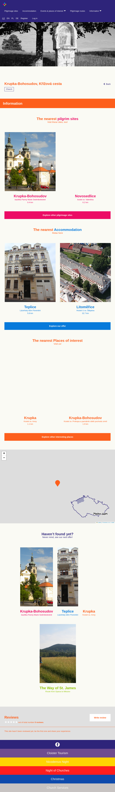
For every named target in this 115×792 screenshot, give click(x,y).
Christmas (57, 779)
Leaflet (98, 522)
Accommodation (29, 11)
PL (13, 18)
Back (107, 84)
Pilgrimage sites (11, 11)
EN (8, 18)
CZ (3, 18)
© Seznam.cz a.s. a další (108, 522)
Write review (100, 718)
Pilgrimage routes (77, 11)
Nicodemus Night (57, 761)
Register (24, 18)
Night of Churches (57, 770)
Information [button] (95, 11)
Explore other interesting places (57, 437)
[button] (57, 483)
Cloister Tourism (57, 753)
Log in (34, 18)
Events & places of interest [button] (53, 11)
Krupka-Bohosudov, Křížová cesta (33, 84)
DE (17, 18)
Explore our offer (57, 326)
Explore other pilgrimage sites (57, 215)
